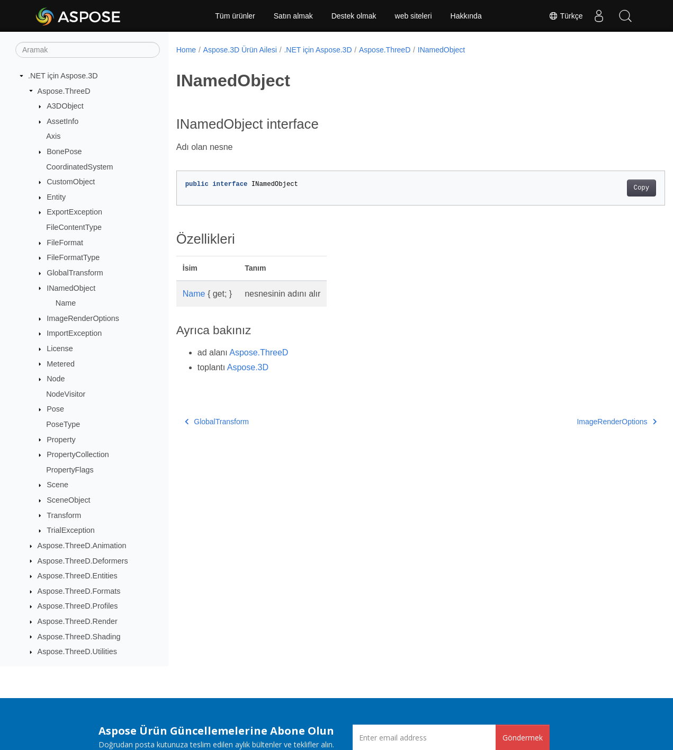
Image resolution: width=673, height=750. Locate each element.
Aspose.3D (247, 367)
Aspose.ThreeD (64, 91)
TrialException (71, 530)
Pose (55, 409)
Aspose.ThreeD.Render (78, 621)
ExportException (74, 212)
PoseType (63, 424)
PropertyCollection (78, 454)
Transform (64, 515)
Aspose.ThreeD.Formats (79, 591)
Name (66, 303)
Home (186, 50)
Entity (56, 197)
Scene (57, 484)
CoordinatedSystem (79, 167)
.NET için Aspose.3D (63, 76)
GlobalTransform (75, 273)
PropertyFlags (70, 470)
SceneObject (68, 500)
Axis (53, 136)
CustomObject (71, 181)
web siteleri (413, 16)
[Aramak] (87, 50)
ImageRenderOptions (83, 318)
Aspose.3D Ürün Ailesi (240, 50)
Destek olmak (353, 16)
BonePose (64, 151)
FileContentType (74, 227)
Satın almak (293, 16)
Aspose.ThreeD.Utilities (77, 651)
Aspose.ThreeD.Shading (79, 636)
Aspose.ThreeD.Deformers (83, 561)
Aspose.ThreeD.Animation (82, 545)
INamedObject (71, 288)
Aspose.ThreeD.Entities (78, 576)
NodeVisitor (65, 394)
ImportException (74, 333)
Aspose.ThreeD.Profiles (78, 606)
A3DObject (65, 106)
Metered (61, 364)
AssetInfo (62, 121)
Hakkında (466, 16)
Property (61, 439)
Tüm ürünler (235, 16)
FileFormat (65, 242)
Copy (607, 188)
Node (56, 378)
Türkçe (565, 16)
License (60, 348)
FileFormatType (73, 257)
